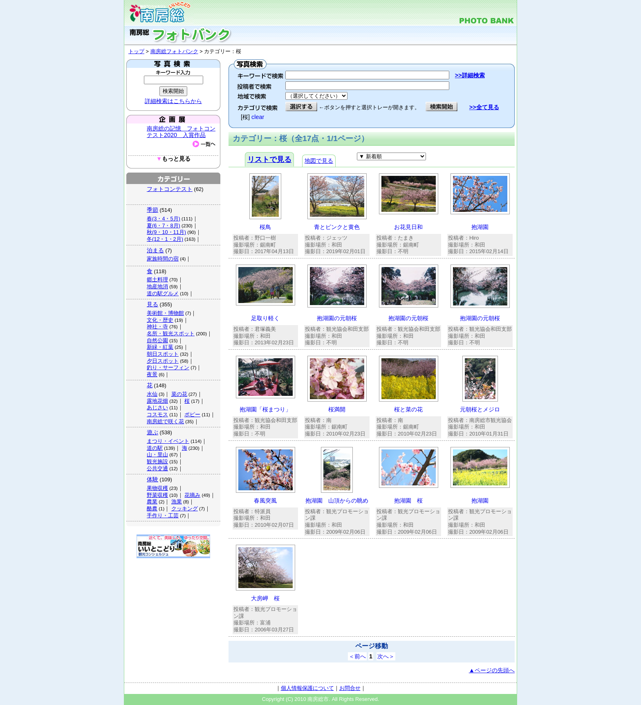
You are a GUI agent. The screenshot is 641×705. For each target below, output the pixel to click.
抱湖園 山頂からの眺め (336, 500)
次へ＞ (385, 656)
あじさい (157, 407)
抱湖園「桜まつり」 (265, 409)
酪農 (152, 508)
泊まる (155, 250)
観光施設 (157, 461)
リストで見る (269, 159)
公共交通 (157, 468)
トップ (136, 51)
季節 (152, 210)
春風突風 (265, 500)
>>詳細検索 (470, 75)
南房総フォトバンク (174, 51)
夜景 (152, 374)
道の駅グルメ (163, 293)
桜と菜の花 (408, 409)
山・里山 (157, 454)
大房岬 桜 (265, 598)
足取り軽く (265, 318)
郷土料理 (157, 279)
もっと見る (173, 159)
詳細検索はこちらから (173, 101)
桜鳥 (265, 227)
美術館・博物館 (165, 313)
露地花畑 (157, 401)
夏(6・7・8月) (163, 225)
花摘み (192, 495)
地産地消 (157, 286)
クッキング (184, 508)
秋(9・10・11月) (166, 232)
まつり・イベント (168, 441)
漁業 (176, 501)
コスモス (157, 414)
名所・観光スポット (171, 333)
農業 (152, 501)
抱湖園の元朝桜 (337, 318)
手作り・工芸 (163, 515)
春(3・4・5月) (163, 219)
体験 (152, 479)
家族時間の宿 (163, 259)
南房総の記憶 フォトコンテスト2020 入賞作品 (181, 131)
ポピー (192, 414)
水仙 (152, 394)
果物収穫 (157, 488)
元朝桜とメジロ (480, 409)
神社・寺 (157, 326)
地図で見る (319, 160)
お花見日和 (408, 227)
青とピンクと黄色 (337, 227)
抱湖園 (480, 227)
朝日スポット (163, 354)
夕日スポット (163, 361)
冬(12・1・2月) (165, 239)
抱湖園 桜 (408, 500)
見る (152, 304)
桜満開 (336, 409)
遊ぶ (152, 432)
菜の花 (179, 394)
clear (257, 117)
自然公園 (157, 340)
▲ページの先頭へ (492, 670)
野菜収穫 (157, 495)
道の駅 (155, 448)
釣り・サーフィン (168, 367)
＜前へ (357, 656)
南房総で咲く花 (165, 421)
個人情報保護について (307, 688)
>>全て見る (484, 107)
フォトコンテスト (170, 189)
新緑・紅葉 (160, 347)
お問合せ (350, 688)
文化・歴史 (160, 320)
